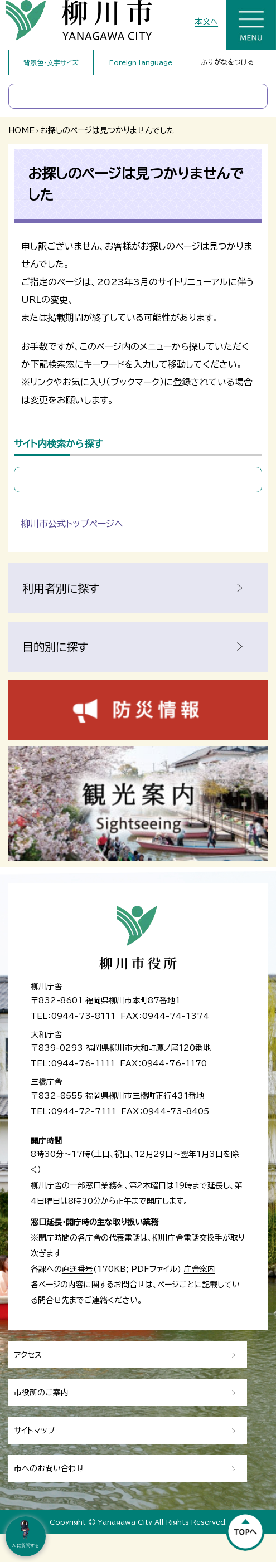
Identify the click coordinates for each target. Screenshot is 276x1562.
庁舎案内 (199, 1269)
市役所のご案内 (41, 1393)
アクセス (28, 1355)
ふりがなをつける (227, 61)
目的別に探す (55, 646)
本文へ (206, 22)
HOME (21, 130)
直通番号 (77, 1269)
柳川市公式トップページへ (72, 523)
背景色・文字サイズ (51, 62)
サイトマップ (34, 1430)
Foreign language (140, 62)
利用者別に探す (60, 588)
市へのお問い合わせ (49, 1468)
